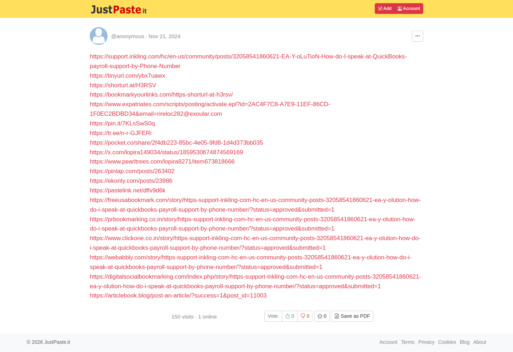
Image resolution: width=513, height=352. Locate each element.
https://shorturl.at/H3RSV (123, 85)
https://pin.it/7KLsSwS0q (122, 123)
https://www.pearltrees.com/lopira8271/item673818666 (162, 161)
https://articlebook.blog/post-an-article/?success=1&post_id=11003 (178, 295)
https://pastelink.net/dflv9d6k (127, 190)
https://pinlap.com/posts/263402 (132, 171)
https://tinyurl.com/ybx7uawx (127, 75)
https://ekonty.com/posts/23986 (131, 180)
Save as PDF (352, 316)
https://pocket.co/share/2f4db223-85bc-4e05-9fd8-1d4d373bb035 (176, 142)
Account (409, 8)
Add (385, 8)
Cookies (447, 342)
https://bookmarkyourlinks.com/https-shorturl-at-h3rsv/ (161, 94)
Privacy (426, 342)
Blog (465, 342)
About (479, 342)
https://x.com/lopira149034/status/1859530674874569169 (166, 152)
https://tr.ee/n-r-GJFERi (120, 133)
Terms (408, 342)
